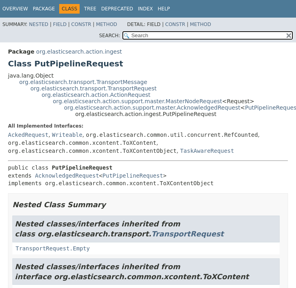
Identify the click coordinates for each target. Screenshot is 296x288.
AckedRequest (28, 135)
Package (44, 9)
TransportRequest (187, 234)
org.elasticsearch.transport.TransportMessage (83, 82)
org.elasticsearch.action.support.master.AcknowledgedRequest (152, 107)
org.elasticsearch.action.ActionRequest (96, 95)
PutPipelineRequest (132, 175)
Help (164, 9)
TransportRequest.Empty (53, 248)
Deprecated (117, 9)
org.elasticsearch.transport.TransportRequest (93, 88)
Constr (81, 24)
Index (145, 9)
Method (106, 24)
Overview (15, 9)
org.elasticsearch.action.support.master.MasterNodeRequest (137, 101)
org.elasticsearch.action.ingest (79, 51)
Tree (90, 9)
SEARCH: (109, 35)
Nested (38, 24)
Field (59, 24)
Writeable (67, 135)
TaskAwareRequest (207, 151)
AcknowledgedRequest (67, 175)
